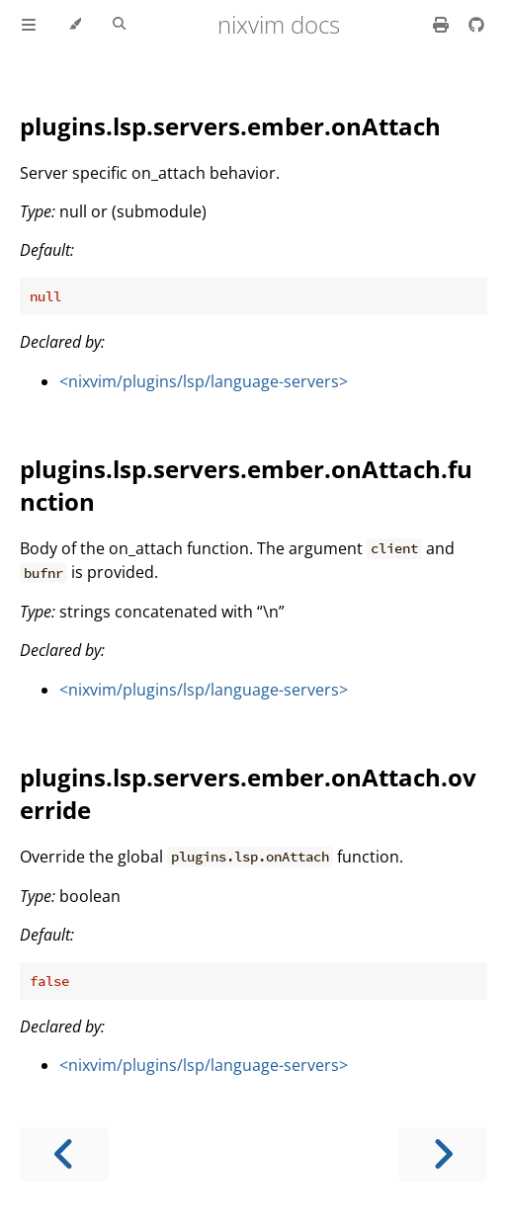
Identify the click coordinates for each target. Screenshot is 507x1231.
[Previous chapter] (64, 1154)
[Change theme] (74, 24)
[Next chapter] (442, 1154)
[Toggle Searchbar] (119, 24)
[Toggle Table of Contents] (28, 24)
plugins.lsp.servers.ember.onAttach (230, 126)
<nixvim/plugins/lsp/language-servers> (203, 381)
